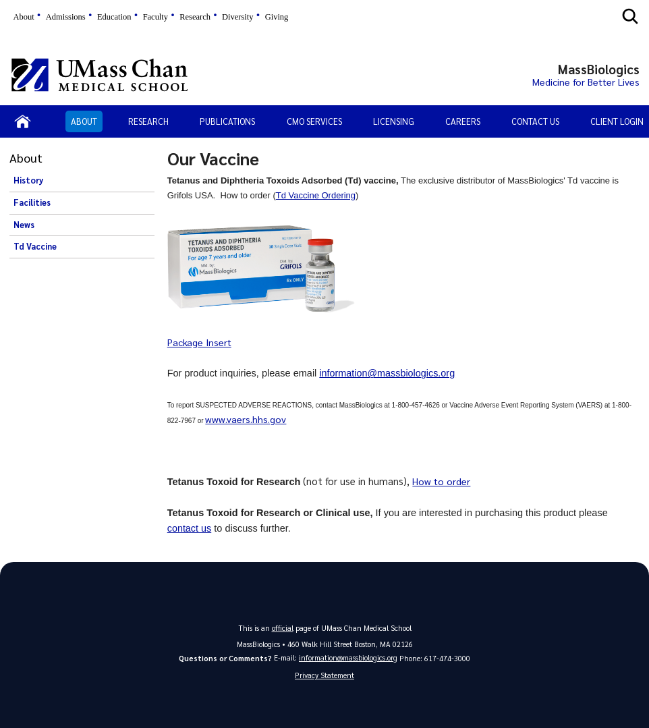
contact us (189, 527)
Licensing (393, 121)
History (28, 180)
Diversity (237, 17)
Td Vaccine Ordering (316, 195)
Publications (227, 121)
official (282, 627)
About (23, 17)
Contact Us (535, 121)
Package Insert (199, 342)
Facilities (32, 202)
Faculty (155, 17)
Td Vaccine (35, 246)
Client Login (617, 121)
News (23, 224)
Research (194, 17)
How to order (441, 481)
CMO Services (314, 121)
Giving (277, 17)
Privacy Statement (324, 675)
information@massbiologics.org (387, 373)
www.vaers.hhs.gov (245, 419)
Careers (462, 121)
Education (114, 17)
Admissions (66, 17)
